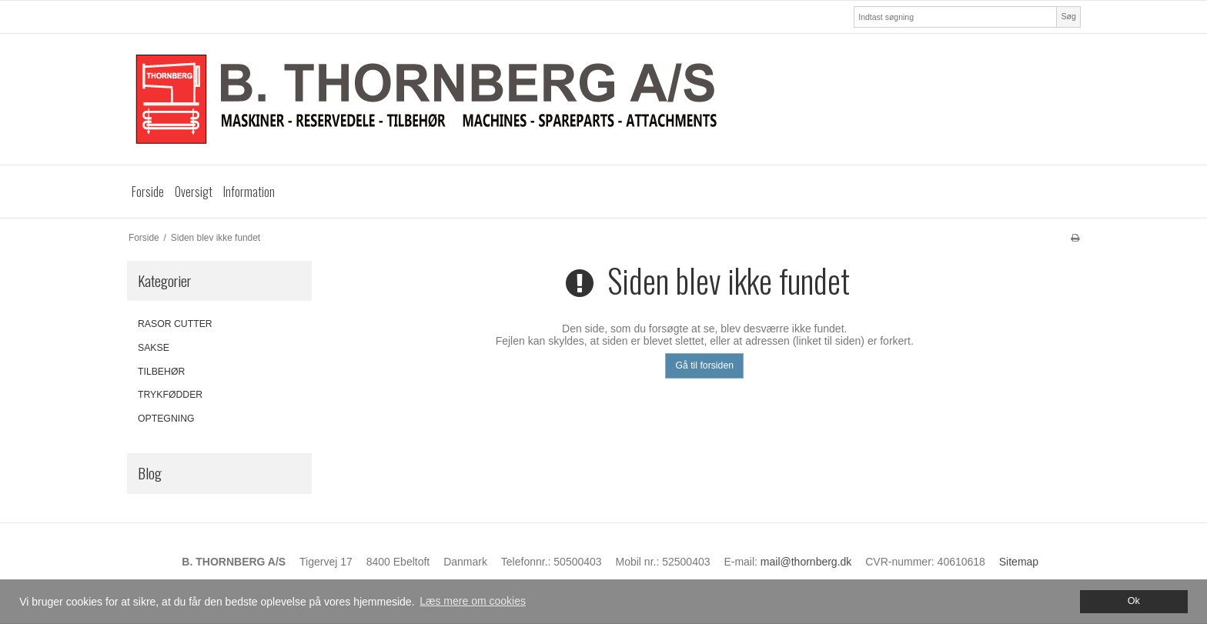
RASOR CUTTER (175, 324)
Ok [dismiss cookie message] (1134, 601)
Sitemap (1018, 562)
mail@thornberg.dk (806, 562)
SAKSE (153, 347)
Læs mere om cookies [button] (473, 601)
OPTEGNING (166, 418)
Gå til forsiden (704, 365)
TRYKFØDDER (170, 394)
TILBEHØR (161, 371)
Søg (1068, 16)
